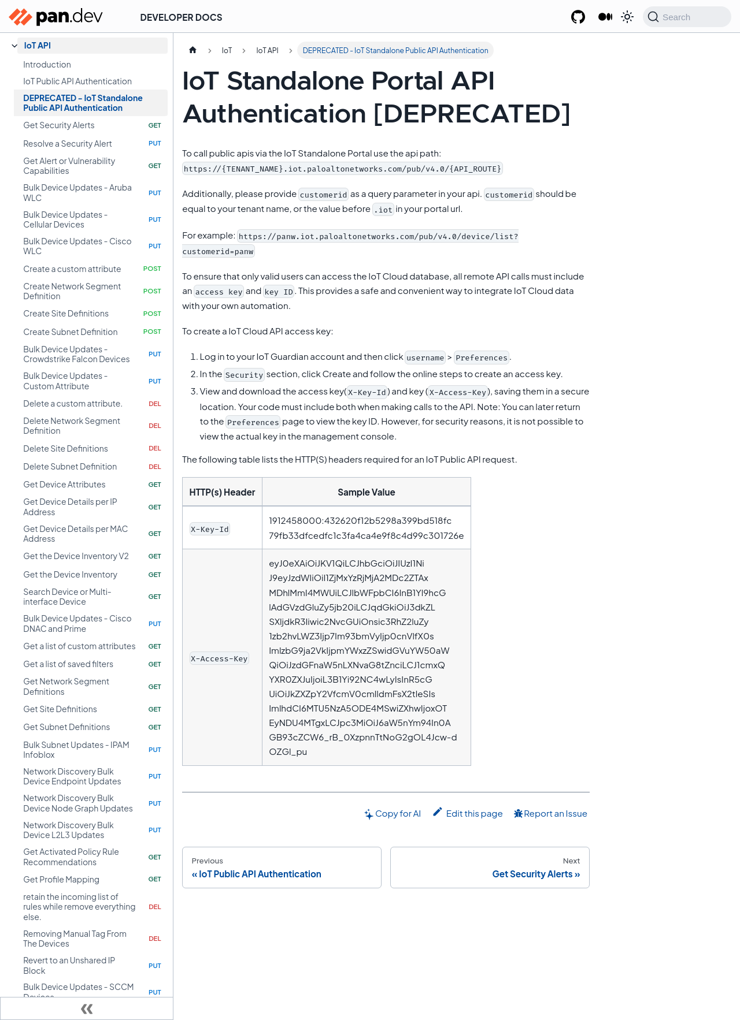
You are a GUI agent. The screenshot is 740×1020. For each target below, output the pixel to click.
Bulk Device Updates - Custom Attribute (65, 380)
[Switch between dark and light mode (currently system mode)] (627, 16)
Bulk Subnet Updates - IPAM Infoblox (76, 749)
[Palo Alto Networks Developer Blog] (605, 17)
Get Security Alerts (58, 125)
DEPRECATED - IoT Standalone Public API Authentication (83, 102)
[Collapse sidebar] (86, 1008)
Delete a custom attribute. (73, 403)
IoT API (37, 45)
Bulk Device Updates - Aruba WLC (77, 192)
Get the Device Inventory (70, 574)
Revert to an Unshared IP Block (69, 965)
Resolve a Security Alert (67, 143)
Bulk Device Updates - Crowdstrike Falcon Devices (76, 354)
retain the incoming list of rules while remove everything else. (79, 906)
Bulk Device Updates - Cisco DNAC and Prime (77, 623)
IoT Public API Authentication (77, 81)
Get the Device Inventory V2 (76, 555)
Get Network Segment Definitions (66, 686)
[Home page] (192, 50)
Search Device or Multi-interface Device (67, 596)
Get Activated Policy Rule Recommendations (71, 856)
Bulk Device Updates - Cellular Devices (65, 219)
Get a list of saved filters (68, 663)
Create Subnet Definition (70, 331)
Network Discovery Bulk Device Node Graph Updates (78, 802)
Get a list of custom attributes (79, 646)
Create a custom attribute (72, 268)
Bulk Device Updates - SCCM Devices (78, 991)
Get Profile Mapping (61, 879)
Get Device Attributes (64, 484)
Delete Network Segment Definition (71, 425)
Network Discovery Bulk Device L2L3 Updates (68, 830)
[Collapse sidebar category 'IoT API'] (14, 46)
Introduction (47, 64)
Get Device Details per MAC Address (75, 533)
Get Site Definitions (60, 708)
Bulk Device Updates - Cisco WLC (77, 246)
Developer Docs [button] (181, 17)
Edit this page (467, 812)
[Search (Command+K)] (687, 16)
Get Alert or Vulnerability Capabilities (69, 165)
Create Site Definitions (66, 313)
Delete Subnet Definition (70, 466)
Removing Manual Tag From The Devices (75, 938)
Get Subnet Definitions (66, 726)
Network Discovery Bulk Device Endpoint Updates (72, 776)
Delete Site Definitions (65, 448)
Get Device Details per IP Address (70, 506)
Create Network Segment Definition (72, 291)
